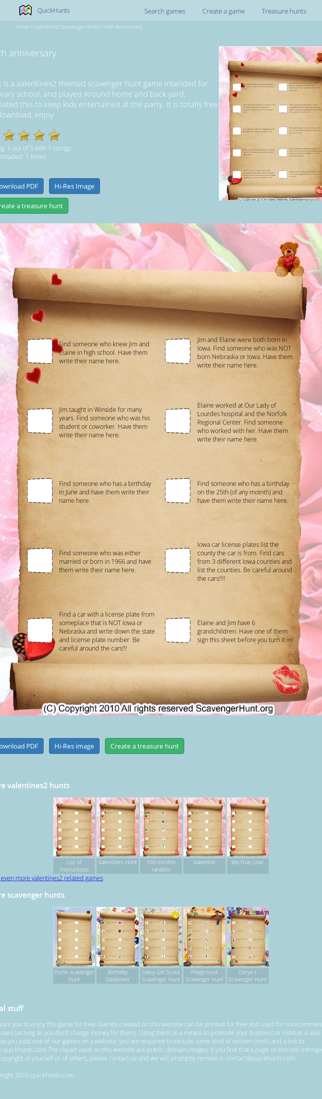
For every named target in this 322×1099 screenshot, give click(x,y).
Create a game (223, 11)
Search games (164, 11)
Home (22, 26)
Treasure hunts (284, 11)
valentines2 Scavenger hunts (66, 26)
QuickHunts (53, 10)
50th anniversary (123, 26)
